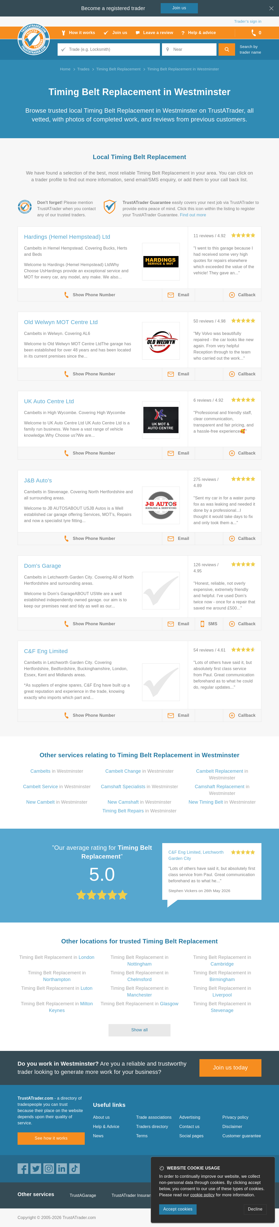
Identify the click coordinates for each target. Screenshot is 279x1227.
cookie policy (202, 1195)
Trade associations (154, 1117)
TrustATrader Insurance (134, 1195)
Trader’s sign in (247, 21)
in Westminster (56, 771)
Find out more (193, 215)
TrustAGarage (83, 1195)
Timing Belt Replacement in (56, 957)
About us (101, 1117)
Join (179, 8)
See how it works (51, 1138)
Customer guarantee (241, 1136)
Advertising (189, 1117)
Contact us (189, 1126)
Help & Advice (106, 1126)
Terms (142, 1136)
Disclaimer (232, 1126)
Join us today (230, 1067)
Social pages (191, 1136)
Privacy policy (235, 1117)
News (98, 1136)
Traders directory (152, 1126)
